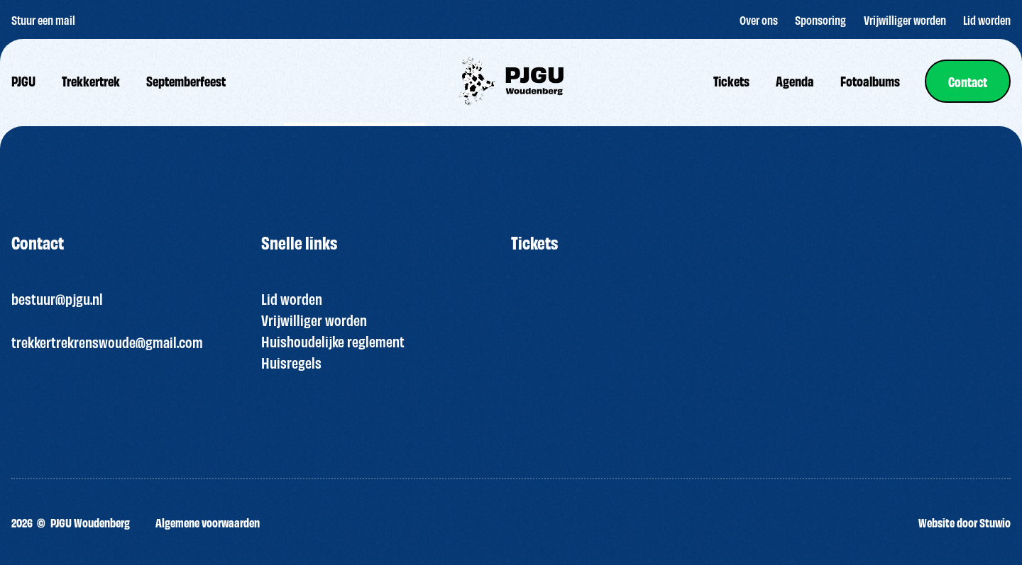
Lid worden (291, 298)
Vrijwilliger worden (314, 320)
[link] (968, 81)
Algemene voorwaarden (207, 522)
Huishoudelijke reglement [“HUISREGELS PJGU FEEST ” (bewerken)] (333, 341)
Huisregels (291, 362)
